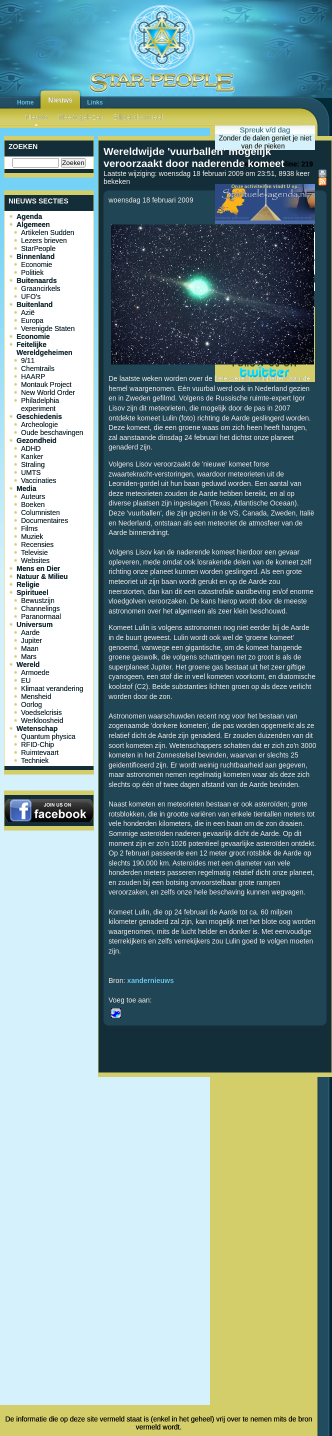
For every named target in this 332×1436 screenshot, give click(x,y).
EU (25, 680)
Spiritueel (32, 592)
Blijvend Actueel (138, 117)
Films (29, 528)
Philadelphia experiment (40, 404)
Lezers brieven (44, 240)
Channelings (40, 608)
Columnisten (40, 512)
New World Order (48, 392)
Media (26, 488)
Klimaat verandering (52, 688)
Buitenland (34, 304)
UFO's (30, 296)
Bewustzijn (37, 600)
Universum (34, 624)
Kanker (32, 456)
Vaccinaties (38, 480)
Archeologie (39, 424)
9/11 (27, 360)
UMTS (31, 472)
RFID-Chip (37, 744)
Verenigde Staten (47, 328)
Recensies (37, 544)
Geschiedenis (39, 416)
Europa (32, 320)
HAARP (33, 376)
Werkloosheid (42, 720)
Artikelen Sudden (47, 232)
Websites (35, 560)
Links (94, 102)
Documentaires (44, 520)
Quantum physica (48, 736)
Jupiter (31, 640)
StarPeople (38, 248)
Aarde (30, 632)
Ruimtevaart (39, 752)
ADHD (31, 448)
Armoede (35, 672)
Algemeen (33, 224)
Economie (36, 264)
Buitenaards (36, 280)
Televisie (34, 552)
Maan (29, 648)
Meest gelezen (81, 117)
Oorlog (31, 704)
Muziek (32, 536)
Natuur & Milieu (42, 576)
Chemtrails (37, 368)
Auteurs (33, 496)
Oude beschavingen (52, 432)
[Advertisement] (215, 1169)
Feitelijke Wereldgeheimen (44, 348)
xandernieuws (150, 980)
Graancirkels (40, 288)
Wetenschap (37, 728)
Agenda (29, 216)
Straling (32, 464)
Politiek (32, 272)
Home (25, 102)
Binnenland (35, 256)
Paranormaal (41, 616)
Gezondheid (36, 440)
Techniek (34, 760)
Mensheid (36, 696)
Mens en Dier (38, 568)
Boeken (32, 504)
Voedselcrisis (41, 712)
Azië (27, 312)
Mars (28, 656)
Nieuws (60, 100)
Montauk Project (46, 384)
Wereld (28, 664)
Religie (28, 584)
